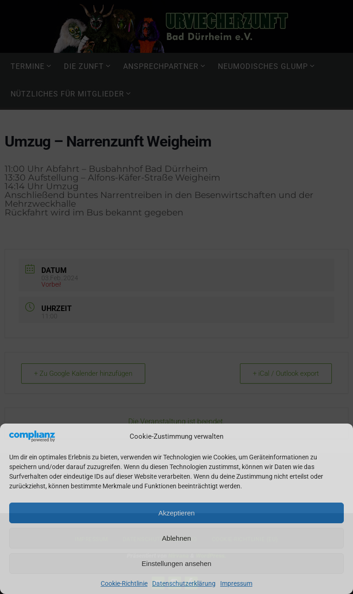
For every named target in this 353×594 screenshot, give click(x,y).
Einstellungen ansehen (176, 563)
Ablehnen (176, 538)
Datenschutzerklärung (184, 583)
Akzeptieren (176, 513)
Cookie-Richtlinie (124, 583)
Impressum (236, 583)
